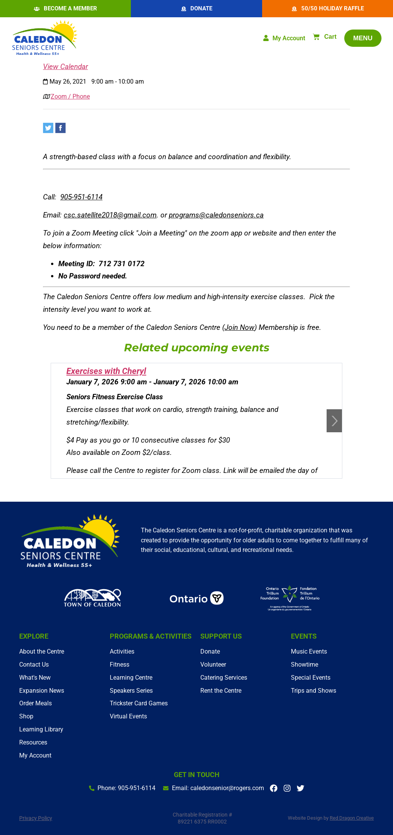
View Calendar (65, 67)
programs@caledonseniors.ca (216, 215)
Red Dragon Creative (352, 818)
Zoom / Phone (70, 96)
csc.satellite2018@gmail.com (110, 215)
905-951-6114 (81, 197)
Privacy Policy (35, 818)
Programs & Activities (151, 636)
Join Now (239, 327)
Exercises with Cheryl (106, 371)
